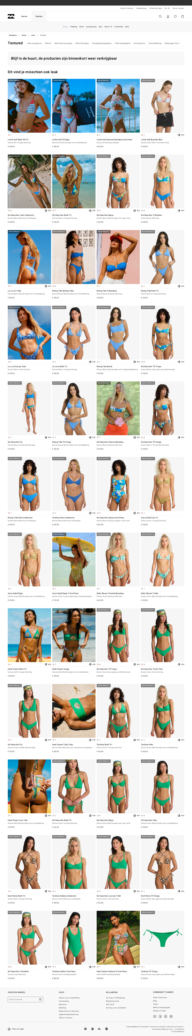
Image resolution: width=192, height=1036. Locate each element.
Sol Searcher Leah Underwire (29, 217)
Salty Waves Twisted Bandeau (118, 595)
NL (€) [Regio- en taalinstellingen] (167, 8)
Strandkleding (155, 43)
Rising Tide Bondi (118, 368)
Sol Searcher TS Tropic (162, 368)
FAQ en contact (65, 1017)
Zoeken (160, 16)
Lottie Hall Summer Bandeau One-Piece (118, 141)
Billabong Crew (112, 1001)
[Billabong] (11, 16)
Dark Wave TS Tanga (162, 897)
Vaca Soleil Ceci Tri (162, 519)
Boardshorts (139, 43)
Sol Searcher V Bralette (162, 217)
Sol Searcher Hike (162, 822)
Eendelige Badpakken (102, 43)
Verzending (64, 1001)
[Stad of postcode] (25, 999)
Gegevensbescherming (69, 1014)
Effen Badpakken (122, 43)
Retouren (63, 1004)
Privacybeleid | (144, 1027)
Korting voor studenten (116, 1008)
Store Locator (178, 8)
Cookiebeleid (179, 1029)
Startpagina (13, 35)
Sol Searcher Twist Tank (162, 671)
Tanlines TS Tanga (162, 973)
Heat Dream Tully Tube (74, 746)
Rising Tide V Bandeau (118, 292)
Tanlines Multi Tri (118, 746)
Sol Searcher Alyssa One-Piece (118, 519)
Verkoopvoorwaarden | (158, 1027)
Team (155, 1004)
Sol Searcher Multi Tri (74, 217)
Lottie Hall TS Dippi (74, 141)
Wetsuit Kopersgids (161, 1007)
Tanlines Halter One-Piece (74, 973)
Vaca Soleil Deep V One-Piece (74, 595)
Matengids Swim (172, 43)
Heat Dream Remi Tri (29, 671)
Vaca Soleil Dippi (29, 595)
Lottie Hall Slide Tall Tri (29, 141)
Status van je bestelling (69, 998)
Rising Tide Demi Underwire (29, 519)
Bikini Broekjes (82, 43)
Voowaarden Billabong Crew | (163, 1029)
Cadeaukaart (141, 8)
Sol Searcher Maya (118, 217)
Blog (155, 1001)
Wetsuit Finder (159, 1011)
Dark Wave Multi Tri (29, 897)
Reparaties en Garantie (69, 1011)
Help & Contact (126, 8)
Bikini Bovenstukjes (63, 43)
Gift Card (110, 1004)
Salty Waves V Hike (162, 595)
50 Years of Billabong (115, 998)
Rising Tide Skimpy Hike (74, 292)
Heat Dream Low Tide (29, 822)
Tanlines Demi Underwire (74, 519)
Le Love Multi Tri (74, 368)
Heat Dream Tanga (74, 671)
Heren (24, 16)
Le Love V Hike (29, 292)
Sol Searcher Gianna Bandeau (118, 444)
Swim (33, 35)
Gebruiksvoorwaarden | (175, 1027)
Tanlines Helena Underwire (74, 897)
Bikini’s (48, 43)
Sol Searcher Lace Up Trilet (118, 897)
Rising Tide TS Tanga (74, 444)
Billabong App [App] (156, 8)
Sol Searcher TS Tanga (162, 444)
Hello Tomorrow (160, 997)
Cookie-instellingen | (132, 1027)
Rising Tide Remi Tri (162, 292)
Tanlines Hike (162, 746)
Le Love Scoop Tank (29, 368)
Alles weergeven (34, 43)
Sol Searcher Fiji (29, 444)
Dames (39, 16)
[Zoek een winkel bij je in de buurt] (40, 999)
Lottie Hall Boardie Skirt (162, 141)
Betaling (62, 1008)
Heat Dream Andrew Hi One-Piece (118, 973)
